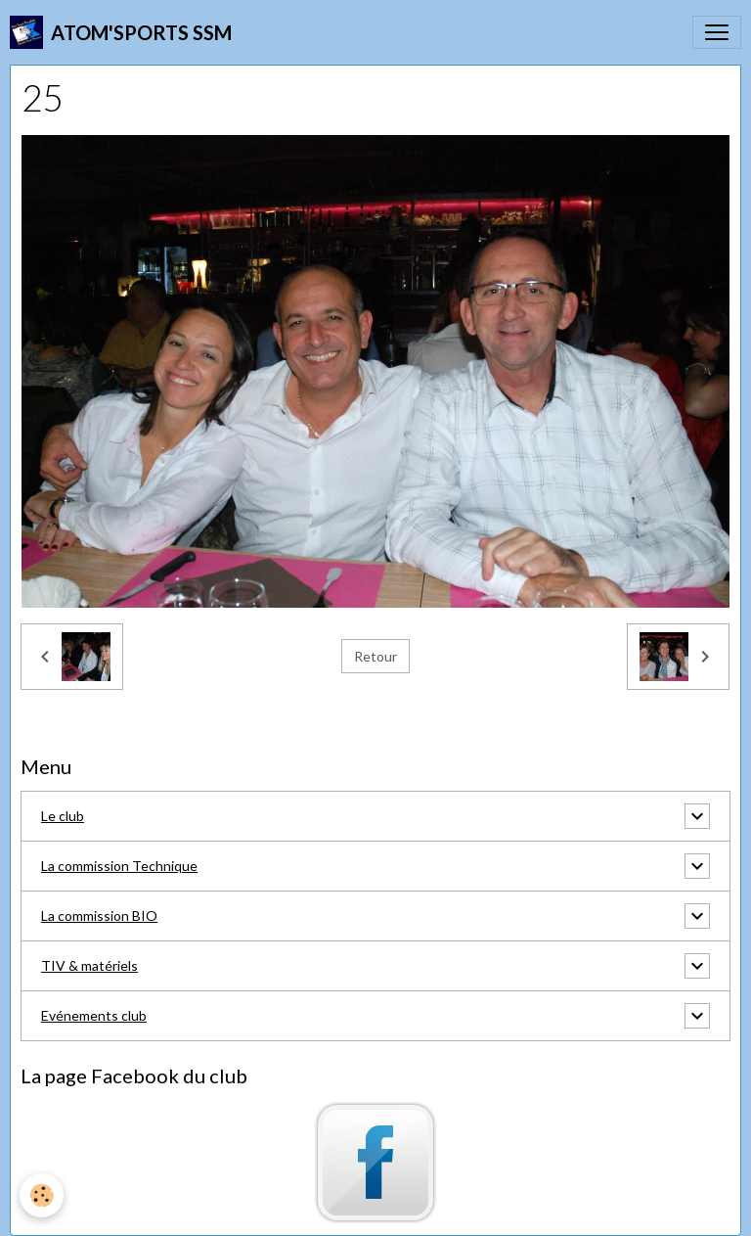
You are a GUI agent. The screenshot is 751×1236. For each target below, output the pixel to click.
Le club (62, 815)
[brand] (121, 32)
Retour (375, 656)
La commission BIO (99, 915)
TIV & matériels (89, 965)
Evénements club (94, 1015)
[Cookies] (42, 1195)
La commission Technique (119, 865)
